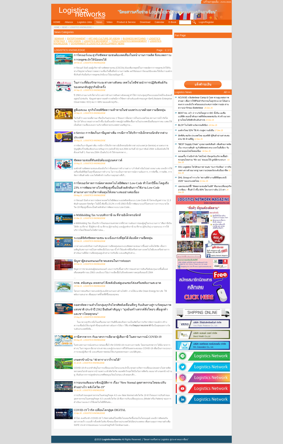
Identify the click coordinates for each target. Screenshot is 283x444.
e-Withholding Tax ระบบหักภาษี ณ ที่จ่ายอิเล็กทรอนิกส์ (107, 215)
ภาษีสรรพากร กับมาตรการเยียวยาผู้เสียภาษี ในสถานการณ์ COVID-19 (117, 336)
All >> (227, 92)
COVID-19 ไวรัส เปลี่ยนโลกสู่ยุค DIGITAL (100, 410)
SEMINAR (59, 38)
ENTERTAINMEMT (76, 38)
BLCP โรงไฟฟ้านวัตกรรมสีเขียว (193, 125)
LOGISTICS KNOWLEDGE (81, 27)
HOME (57, 27)
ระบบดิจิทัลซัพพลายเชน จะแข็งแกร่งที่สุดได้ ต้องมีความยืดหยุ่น (113, 237)
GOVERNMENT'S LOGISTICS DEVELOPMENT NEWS (97, 43)
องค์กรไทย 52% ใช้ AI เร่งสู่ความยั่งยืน (196, 130)
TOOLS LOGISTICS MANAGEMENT (129, 41)
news (64, 27)
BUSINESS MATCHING (134, 38)
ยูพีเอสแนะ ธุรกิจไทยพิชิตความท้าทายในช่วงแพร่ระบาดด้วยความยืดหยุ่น (120, 109)
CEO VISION (74, 41)
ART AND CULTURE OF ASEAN (104, 38)
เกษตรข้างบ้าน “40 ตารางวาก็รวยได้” (97, 359)
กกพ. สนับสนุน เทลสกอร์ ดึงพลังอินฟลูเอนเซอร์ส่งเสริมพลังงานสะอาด (117, 282)
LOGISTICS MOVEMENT (96, 41)
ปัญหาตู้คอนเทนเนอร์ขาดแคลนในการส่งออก (102, 260)
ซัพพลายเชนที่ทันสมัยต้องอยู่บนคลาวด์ (98, 160)
